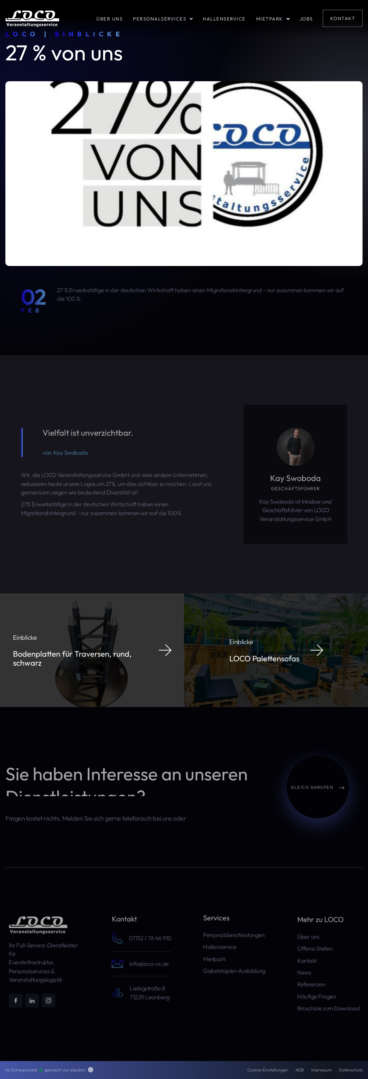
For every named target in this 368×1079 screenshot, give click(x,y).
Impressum (321, 1070)
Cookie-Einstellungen (267, 1070)
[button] (167, 18)
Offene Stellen (317, 950)
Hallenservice (222, 946)
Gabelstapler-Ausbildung (234, 967)
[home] (32, 18)
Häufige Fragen (318, 991)
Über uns (311, 940)
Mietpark (217, 957)
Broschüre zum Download (328, 1002)
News (308, 971)
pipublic (82, 1070)
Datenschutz (351, 1070)
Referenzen (314, 981)
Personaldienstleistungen (234, 936)
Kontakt (310, 961)
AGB (299, 1070)
